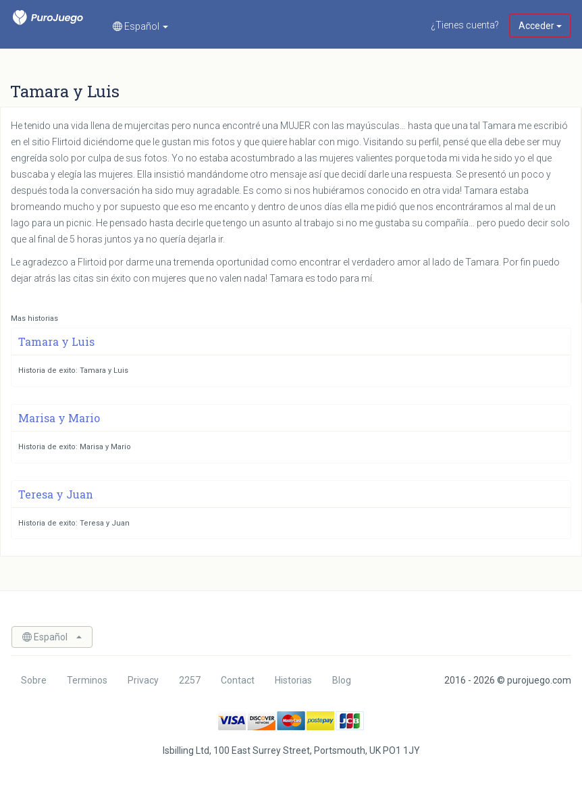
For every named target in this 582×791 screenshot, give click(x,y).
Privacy (143, 680)
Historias (293, 680)
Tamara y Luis (56, 341)
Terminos (87, 680)
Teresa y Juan (55, 494)
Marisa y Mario (59, 418)
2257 (190, 680)
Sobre (34, 680)
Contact (238, 680)
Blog (341, 680)
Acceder (540, 25)
